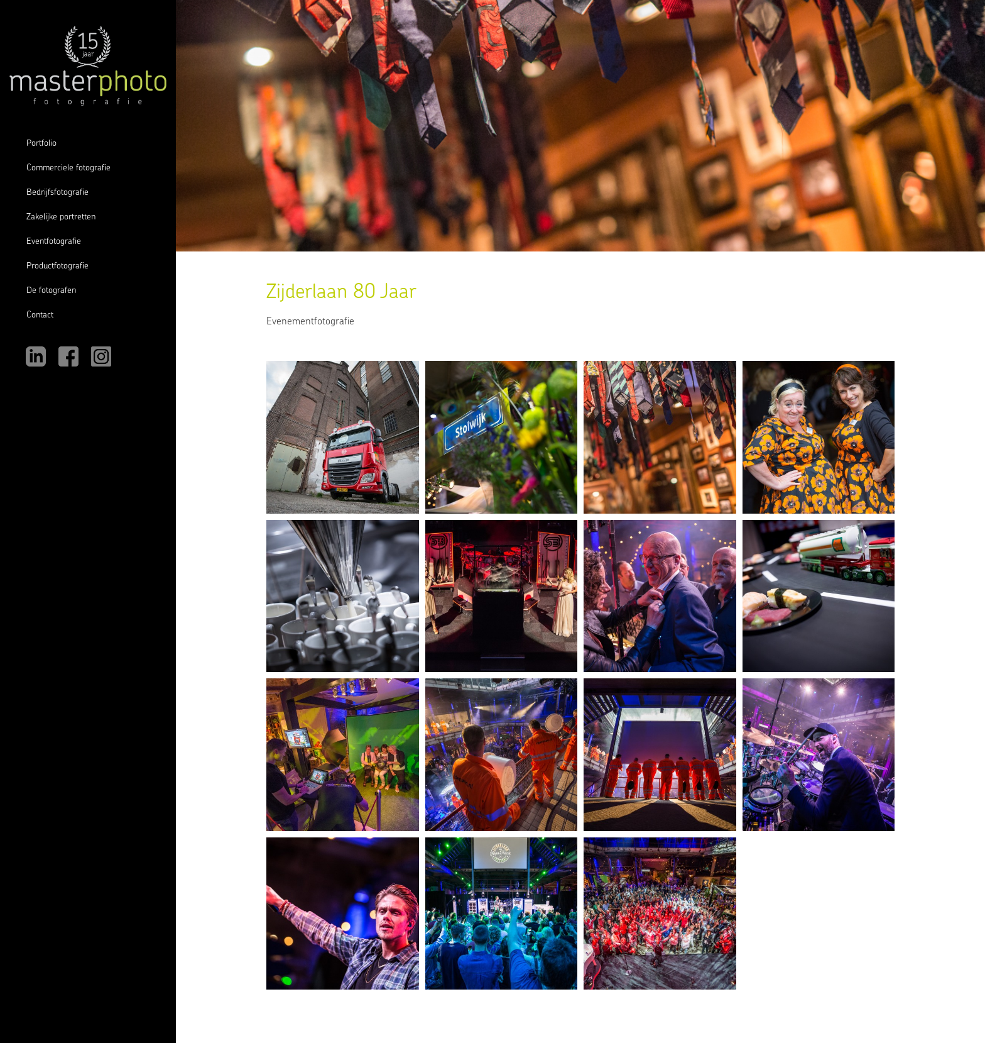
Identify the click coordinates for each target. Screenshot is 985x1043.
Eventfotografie (53, 241)
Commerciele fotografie (68, 168)
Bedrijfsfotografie (57, 192)
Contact (39, 315)
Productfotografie (57, 266)
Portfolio (41, 143)
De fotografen (51, 290)
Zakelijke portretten (60, 217)
